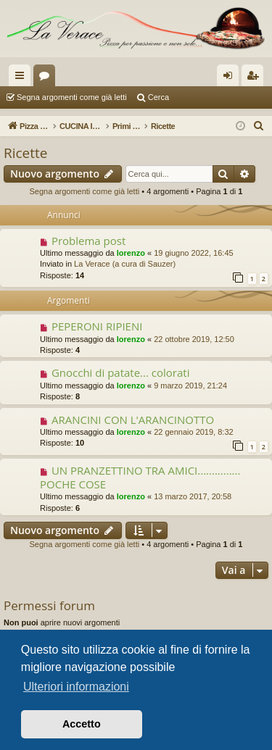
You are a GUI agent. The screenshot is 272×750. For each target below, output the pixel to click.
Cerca (158, 97)
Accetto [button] (81, 724)
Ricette (26, 152)
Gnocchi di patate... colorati (120, 372)
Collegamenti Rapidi (22, 78)
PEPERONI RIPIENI (97, 326)
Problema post (88, 240)
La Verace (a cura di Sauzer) (125, 263)
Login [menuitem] (231, 78)
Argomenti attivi (204, 97)
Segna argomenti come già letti (72, 97)
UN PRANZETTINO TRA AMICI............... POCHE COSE (140, 477)
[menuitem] (258, 126)
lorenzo (131, 253)
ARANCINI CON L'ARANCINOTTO (132, 419)
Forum (47, 78)
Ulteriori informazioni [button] (76, 686)
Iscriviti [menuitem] (255, 78)
